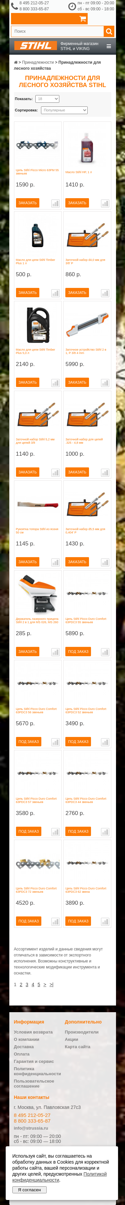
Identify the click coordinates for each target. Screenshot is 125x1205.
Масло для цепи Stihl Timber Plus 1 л (35, 261)
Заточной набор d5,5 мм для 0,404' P (85, 530)
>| (52, 984)
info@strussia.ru (31, 1128)
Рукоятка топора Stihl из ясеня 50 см (37, 530)
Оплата (22, 1054)
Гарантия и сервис (34, 1061)
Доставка (24, 1046)
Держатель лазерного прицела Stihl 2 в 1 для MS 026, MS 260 (37, 620)
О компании (26, 1039)
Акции (71, 1039)
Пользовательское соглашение (34, 1084)
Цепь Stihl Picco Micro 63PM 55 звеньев (37, 171)
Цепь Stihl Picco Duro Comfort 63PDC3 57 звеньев (36, 800)
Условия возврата (33, 1032)
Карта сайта (78, 1046)
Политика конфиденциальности (37, 1071)
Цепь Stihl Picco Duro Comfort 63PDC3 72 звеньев (36, 890)
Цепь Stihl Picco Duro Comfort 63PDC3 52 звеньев (85, 710)
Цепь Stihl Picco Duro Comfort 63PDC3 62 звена (85, 890)
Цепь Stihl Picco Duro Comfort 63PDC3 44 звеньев (85, 800)
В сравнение (55, 203)
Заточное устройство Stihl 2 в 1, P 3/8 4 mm (85, 351)
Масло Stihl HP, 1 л (78, 172)
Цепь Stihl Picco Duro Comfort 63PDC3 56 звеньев (36, 710)
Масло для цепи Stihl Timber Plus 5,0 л (35, 351)
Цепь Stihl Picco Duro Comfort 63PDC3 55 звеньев (85, 620)
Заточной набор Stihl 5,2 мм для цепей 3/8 (35, 441)
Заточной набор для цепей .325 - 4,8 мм (84, 441)
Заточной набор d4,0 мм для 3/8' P (85, 261)
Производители (82, 1032)
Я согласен (29, 1189)
